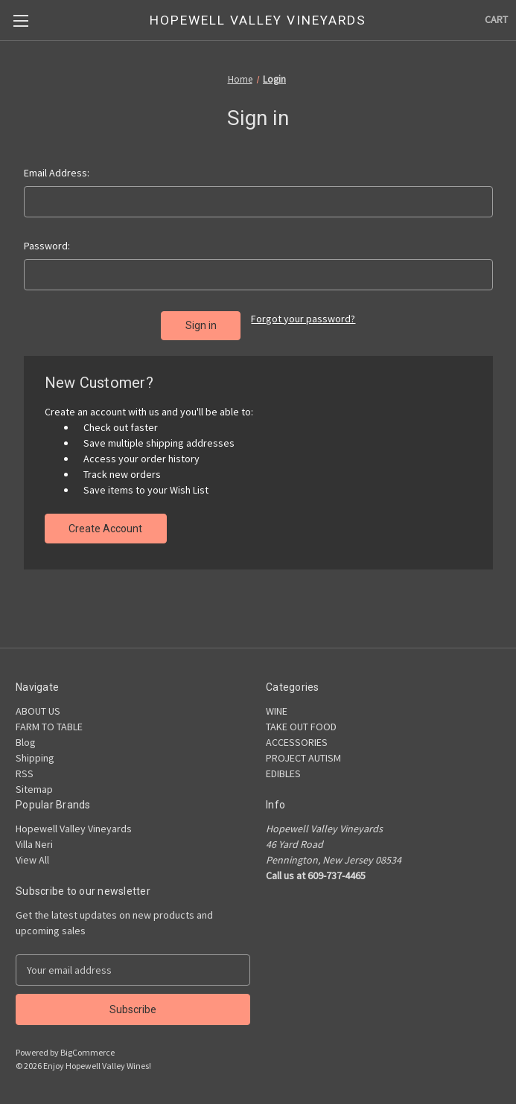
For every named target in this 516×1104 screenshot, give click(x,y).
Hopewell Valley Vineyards (74, 828)
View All (32, 860)
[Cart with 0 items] (496, 19)
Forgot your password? (303, 318)
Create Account (105, 529)
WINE (276, 711)
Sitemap (34, 789)
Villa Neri (34, 844)
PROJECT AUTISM (303, 758)
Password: (47, 245)
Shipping (35, 758)
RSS (25, 773)
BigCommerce (87, 1052)
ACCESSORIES (297, 742)
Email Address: (56, 172)
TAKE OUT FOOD (301, 726)
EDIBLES (283, 773)
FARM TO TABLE (49, 726)
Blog (26, 742)
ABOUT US (38, 711)
